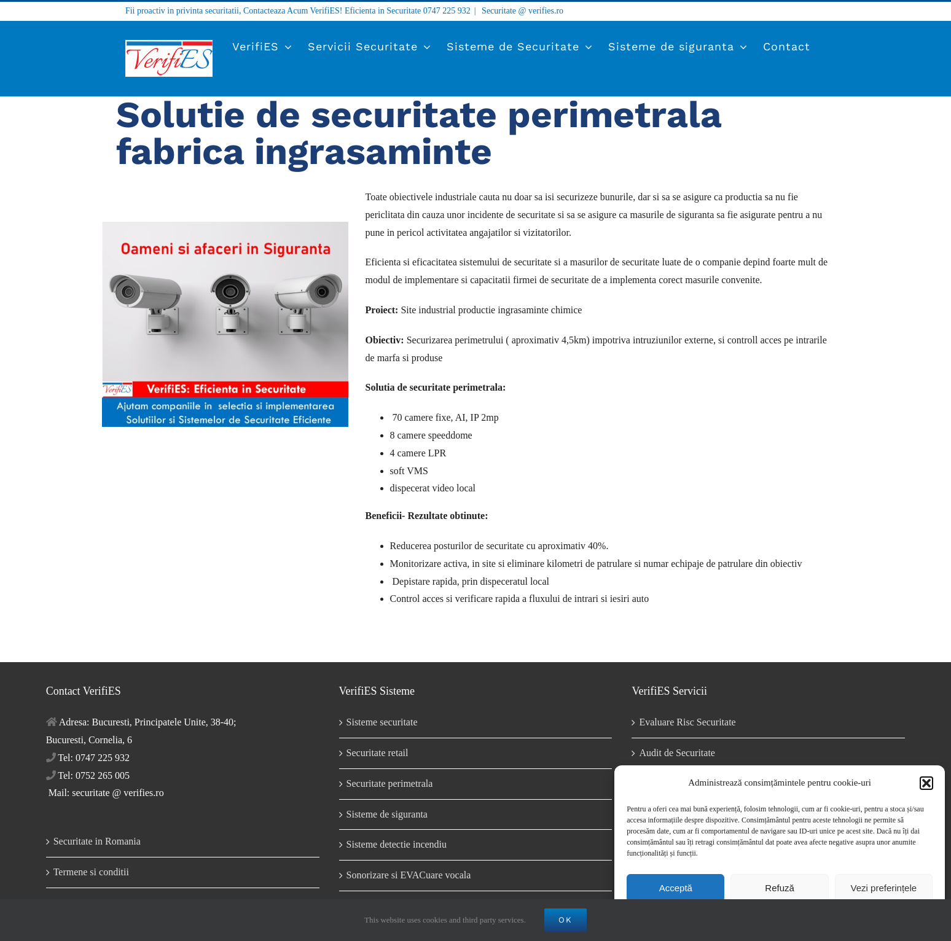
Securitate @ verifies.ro (522, 10)
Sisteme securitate (382, 722)
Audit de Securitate (677, 753)
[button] (926, 783)
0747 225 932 (447, 10)
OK (565, 919)
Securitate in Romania (97, 841)
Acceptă (675, 888)
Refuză (779, 888)
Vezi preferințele (884, 888)
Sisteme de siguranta (387, 814)
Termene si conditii (91, 872)
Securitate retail (377, 753)
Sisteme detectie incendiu (396, 844)
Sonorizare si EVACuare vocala (408, 875)
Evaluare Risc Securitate (687, 722)
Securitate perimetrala (389, 783)
